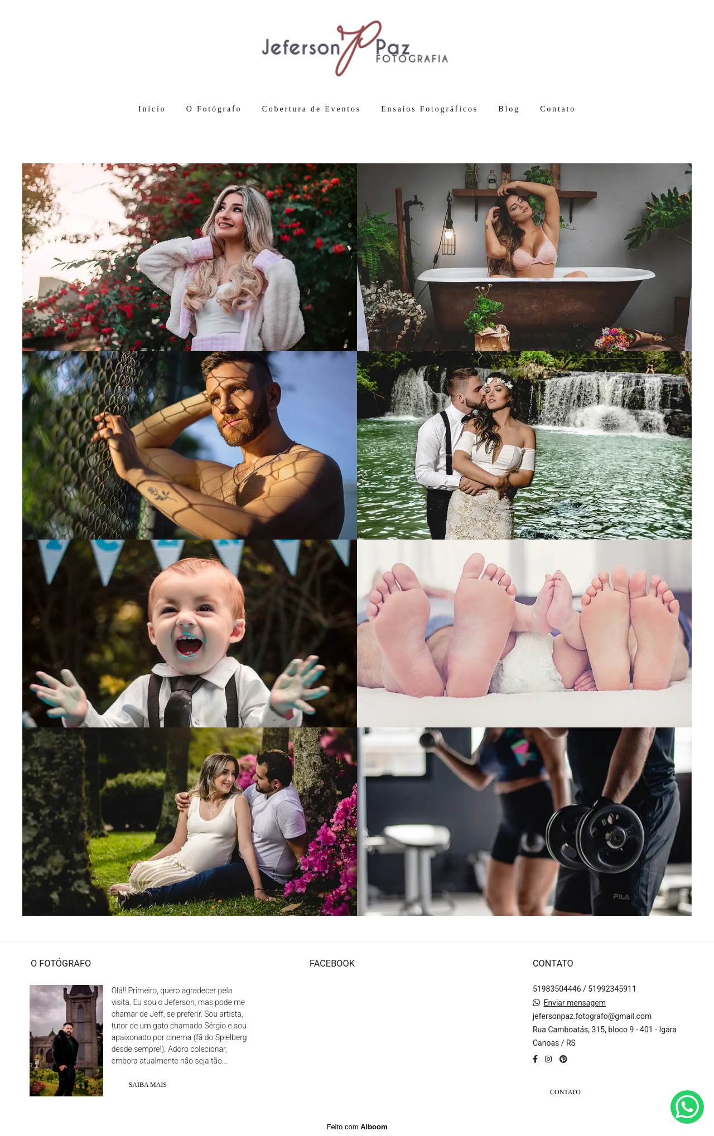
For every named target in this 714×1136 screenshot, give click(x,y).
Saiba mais (148, 1085)
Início (152, 109)
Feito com (356, 1127)
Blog (508, 109)
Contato (558, 109)
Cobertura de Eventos (311, 109)
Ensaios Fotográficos (429, 109)
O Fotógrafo (214, 109)
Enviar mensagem (574, 1003)
